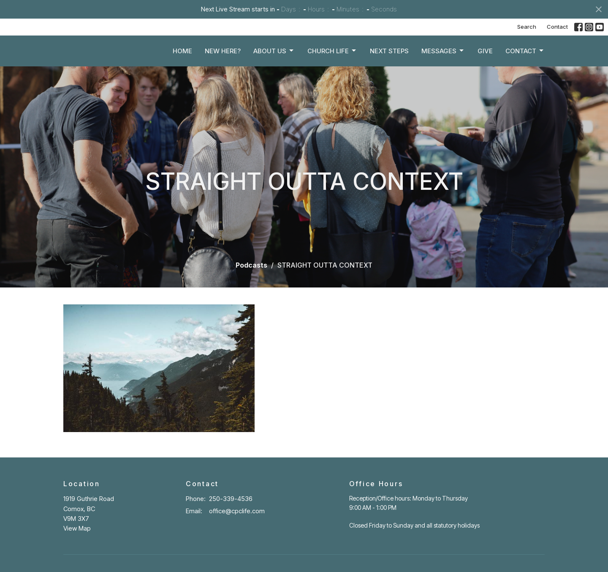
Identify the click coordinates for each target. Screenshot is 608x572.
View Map (77, 528)
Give (485, 53)
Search (526, 26)
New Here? (223, 53)
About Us (274, 53)
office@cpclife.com (237, 511)
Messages (443, 53)
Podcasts (251, 265)
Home (182, 53)
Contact (557, 26)
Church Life (332, 53)
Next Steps (389, 53)
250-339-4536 (230, 499)
